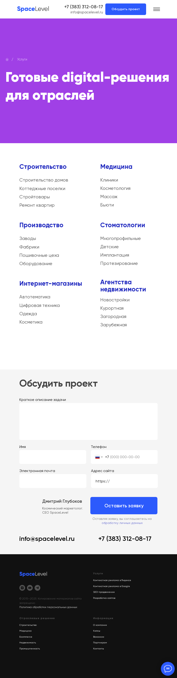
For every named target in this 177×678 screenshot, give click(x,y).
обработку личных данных (122, 523)
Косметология (115, 188)
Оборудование (35, 263)
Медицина (116, 166)
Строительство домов (43, 180)
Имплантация (114, 255)
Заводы (27, 238)
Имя (22, 447)
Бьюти (107, 205)
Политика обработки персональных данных (48, 607)
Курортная (112, 308)
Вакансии (98, 637)
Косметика (30, 322)
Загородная (113, 316)
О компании (100, 625)
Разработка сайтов (104, 598)
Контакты (98, 648)
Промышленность (29, 648)
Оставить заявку (124, 505)
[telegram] (37, 588)
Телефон (98, 447)
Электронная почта (37, 471)
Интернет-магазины (50, 283)
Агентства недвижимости (123, 285)
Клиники (109, 180)
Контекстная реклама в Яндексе (112, 580)
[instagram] (22, 588)
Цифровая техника (39, 305)
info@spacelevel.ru (87, 12)
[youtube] (30, 588)
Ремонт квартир (37, 205)
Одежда (28, 313)
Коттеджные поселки (42, 188)
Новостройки (115, 300)
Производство (41, 225)
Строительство (43, 166)
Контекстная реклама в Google (111, 586)
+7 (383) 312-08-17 (83, 6)
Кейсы (96, 631)
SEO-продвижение (104, 592)
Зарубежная (113, 324)
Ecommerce (25, 637)
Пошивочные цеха (39, 255)
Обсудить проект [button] (126, 9)
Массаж (109, 196)
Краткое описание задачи (42, 399)
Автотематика (34, 297)
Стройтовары (34, 197)
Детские (109, 246)
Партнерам (100, 642)
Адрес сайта (102, 471)
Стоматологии (122, 225)
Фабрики (29, 247)
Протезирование (119, 263)
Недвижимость (27, 642)
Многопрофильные (120, 238)
